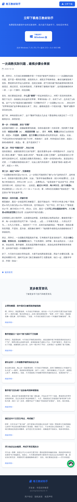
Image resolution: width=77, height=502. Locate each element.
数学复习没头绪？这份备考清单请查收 (22, 390)
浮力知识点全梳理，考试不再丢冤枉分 (22, 446)
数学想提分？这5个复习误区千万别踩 (21, 334)
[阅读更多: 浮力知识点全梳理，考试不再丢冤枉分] (38, 463)
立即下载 (67, 4)
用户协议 (29, 496)
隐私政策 (39, 496)
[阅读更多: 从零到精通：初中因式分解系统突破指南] (38, 322)
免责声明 (48, 496)
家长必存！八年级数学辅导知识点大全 (22, 362)
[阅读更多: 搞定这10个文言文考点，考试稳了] (38, 435)
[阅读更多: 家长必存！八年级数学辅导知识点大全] (38, 378)
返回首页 (7, 272)
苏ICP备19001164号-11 (38, 491)
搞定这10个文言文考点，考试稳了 (20, 418)
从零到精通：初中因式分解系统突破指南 (23, 306)
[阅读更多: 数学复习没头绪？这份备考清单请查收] (38, 407)
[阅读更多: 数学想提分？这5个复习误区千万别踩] (38, 350)
